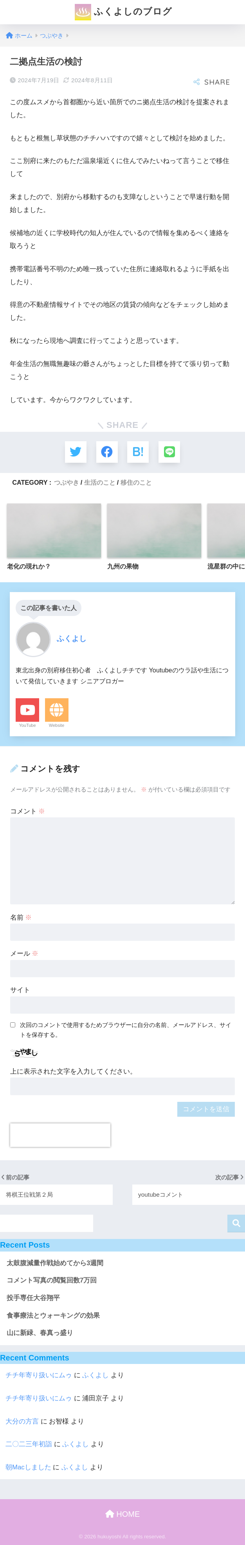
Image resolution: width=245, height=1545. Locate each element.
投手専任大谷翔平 (33, 1298)
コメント (27, 811)
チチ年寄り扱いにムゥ (38, 1375)
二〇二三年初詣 (28, 1444)
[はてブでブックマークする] (138, 452)
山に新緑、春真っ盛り (40, 1333)
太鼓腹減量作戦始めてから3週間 (55, 1262)
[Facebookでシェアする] (107, 452)
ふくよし (95, 1375)
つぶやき (66, 482)
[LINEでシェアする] (169, 452)
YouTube (27, 725)
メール (24, 953)
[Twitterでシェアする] (75, 452)
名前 (21, 917)
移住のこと (136, 482)
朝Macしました (28, 1467)
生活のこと (99, 482)
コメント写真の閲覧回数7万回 (52, 1280)
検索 (236, 1223)
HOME (122, 1514)
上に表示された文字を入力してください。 (73, 1071)
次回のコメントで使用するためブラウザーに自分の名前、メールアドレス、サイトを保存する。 (125, 1030)
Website (57, 725)
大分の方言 (22, 1421)
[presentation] (60, 1135)
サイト (20, 990)
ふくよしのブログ (123, 12)
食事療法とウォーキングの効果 (53, 1315)
